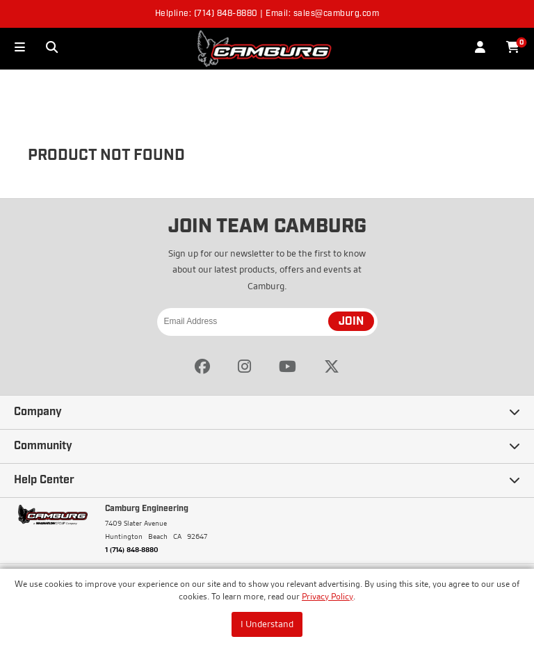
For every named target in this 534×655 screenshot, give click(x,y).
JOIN (351, 322)
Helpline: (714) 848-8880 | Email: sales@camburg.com (267, 14)
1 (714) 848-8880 (132, 549)
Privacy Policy (327, 596)
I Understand (267, 623)
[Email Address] (267, 322)
